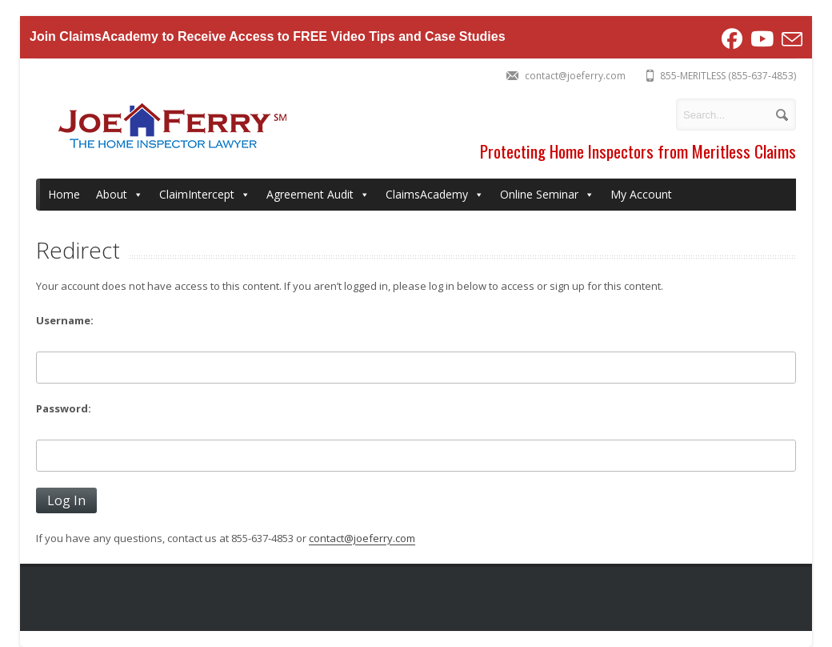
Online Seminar (547, 195)
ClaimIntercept (204, 195)
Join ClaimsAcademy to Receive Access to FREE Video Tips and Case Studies (268, 36)
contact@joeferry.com (362, 538)
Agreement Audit (318, 195)
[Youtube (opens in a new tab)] (762, 39)
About (119, 195)
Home (64, 194)
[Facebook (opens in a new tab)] (732, 39)
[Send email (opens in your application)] (790, 39)
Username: (65, 320)
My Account (641, 194)
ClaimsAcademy (435, 195)
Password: (63, 408)
